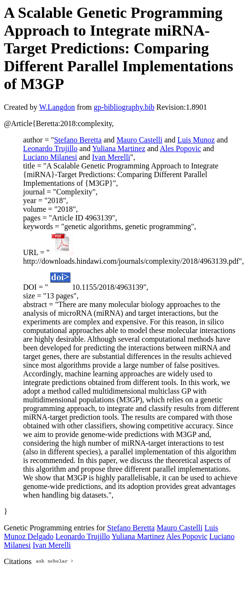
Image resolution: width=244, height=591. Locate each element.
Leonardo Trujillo (50, 148)
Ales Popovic (180, 148)
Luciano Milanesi (50, 157)
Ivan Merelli (111, 157)
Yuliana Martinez (119, 148)
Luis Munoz (196, 140)
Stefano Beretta (77, 140)
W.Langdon (57, 107)
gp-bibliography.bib (124, 107)
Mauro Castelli (140, 140)
